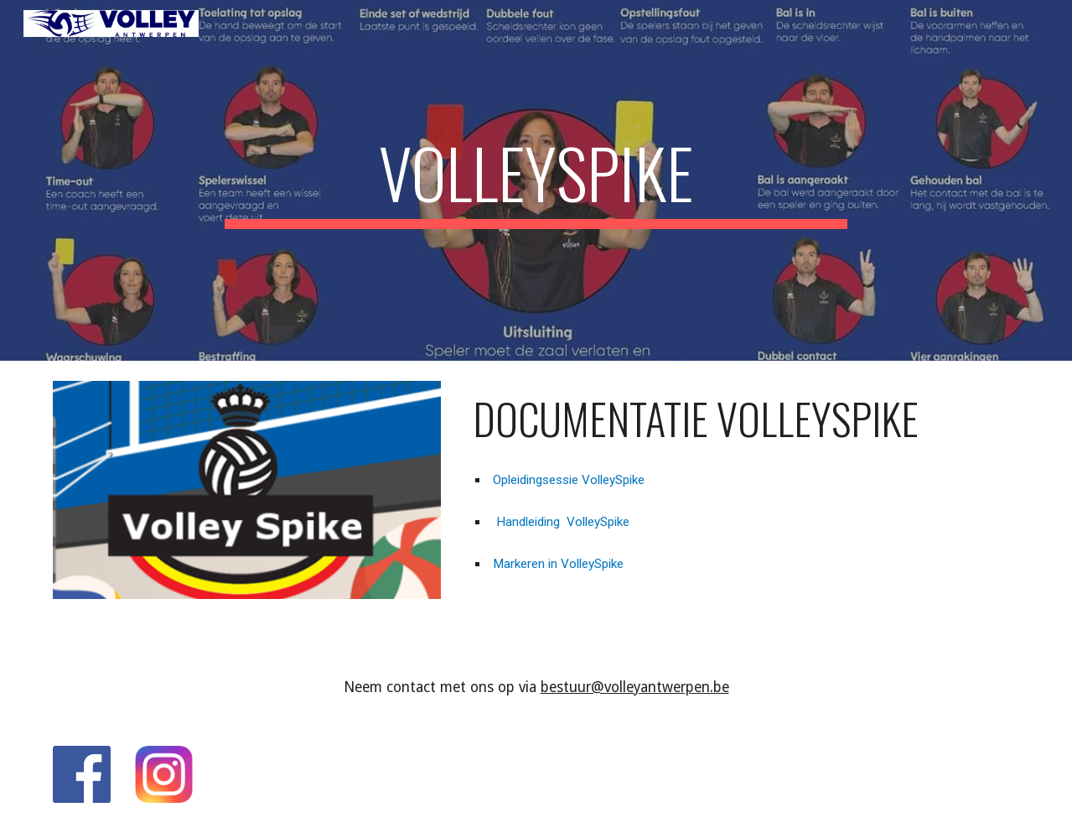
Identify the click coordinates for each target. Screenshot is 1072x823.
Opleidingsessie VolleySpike (567, 479)
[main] (536, 180)
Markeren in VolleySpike (556, 563)
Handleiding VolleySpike (559, 521)
